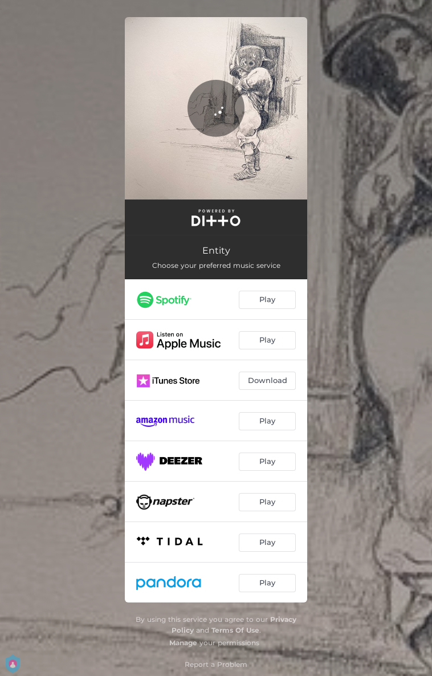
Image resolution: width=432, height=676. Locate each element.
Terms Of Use (235, 630)
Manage (183, 642)
